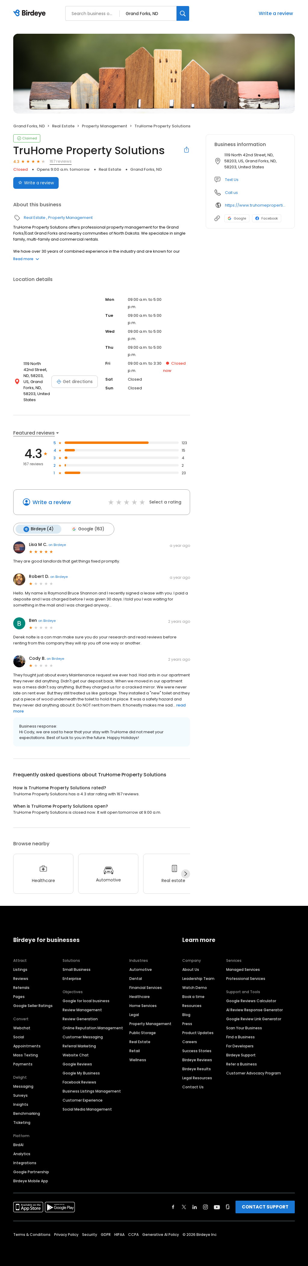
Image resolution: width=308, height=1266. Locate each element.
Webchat (21, 1027)
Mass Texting (25, 1054)
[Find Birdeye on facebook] (173, 1206)
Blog (186, 1014)
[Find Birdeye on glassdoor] (227, 1206)
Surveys (20, 1095)
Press (187, 1023)
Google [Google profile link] (237, 218)
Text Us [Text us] (232, 179)
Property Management (104, 126)
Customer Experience (83, 1099)
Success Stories (196, 1050)
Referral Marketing (79, 1045)
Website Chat (76, 1054)
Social (18, 1036)
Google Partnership (31, 1171)
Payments (22, 1063)
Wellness (137, 1059)
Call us (231, 192)
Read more (26, 258)
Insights (20, 1104)
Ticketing (21, 1122)
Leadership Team (198, 978)
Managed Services (243, 969)
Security (89, 1234)
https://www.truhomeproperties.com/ (255, 205)
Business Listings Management (92, 1090)
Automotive (140, 969)
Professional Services (245, 978)
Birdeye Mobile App (30, 1180)
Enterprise (72, 978)
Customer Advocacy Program (253, 1072)
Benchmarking (26, 1113)
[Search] (183, 13)
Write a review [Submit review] (36, 183)
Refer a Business (241, 1063)
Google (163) (87, 529)
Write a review (276, 13)
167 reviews (61, 161)
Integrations (24, 1162)
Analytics (21, 1153)
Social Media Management (87, 1109)
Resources (192, 1005)
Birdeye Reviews (197, 1059)
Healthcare (139, 996)
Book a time (193, 996)
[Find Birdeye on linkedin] (194, 1206)
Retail (134, 1050)
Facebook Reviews (79, 1081)
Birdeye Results (196, 1068)
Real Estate (63, 126)
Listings (20, 969)
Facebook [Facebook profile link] (266, 218)
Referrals (21, 987)
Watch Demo (194, 987)
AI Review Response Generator (254, 1009)
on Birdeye (57, 544)
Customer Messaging (83, 1036)
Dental (135, 978)
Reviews (20, 978)
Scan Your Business (244, 1027)
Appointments (27, 1045)
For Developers (240, 1045)
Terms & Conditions (32, 1234)
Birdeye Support (241, 1054)
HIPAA (119, 1234)
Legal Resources (197, 1077)
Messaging (23, 1086)
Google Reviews (77, 1063)
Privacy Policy (66, 1234)
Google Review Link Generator (253, 1018)
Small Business (77, 969)
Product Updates (198, 1032)
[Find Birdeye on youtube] (217, 1206)
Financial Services (145, 987)
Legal (134, 1014)
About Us (190, 969)
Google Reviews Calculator (251, 1000)
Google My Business (81, 1072)
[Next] (185, 873)
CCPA (133, 1234)
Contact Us (193, 1086)
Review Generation (80, 1018)
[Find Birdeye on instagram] (205, 1206)
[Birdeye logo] (30, 13)
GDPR (106, 1234)
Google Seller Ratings (33, 1005)
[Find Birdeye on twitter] (184, 1206)
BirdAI (18, 1144)
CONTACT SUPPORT (265, 1206)
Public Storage (142, 1032)
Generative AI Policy (160, 1234)
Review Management (82, 1009)
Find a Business (240, 1036)
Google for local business (86, 1000)
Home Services (143, 1005)
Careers (189, 1041)
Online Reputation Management (93, 1027)
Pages (19, 996)
